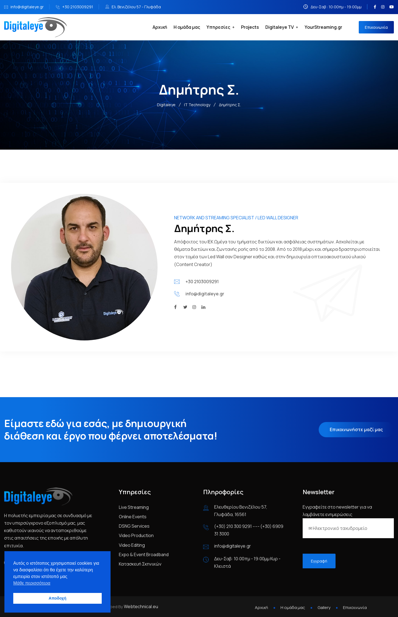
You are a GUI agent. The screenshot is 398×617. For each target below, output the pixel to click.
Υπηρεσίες (218, 27)
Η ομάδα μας (187, 27)
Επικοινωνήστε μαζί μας (356, 429)
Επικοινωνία (376, 27)
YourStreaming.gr (323, 27)
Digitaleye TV (279, 27)
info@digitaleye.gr (27, 6)
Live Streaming (134, 507)
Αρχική (160, 27)
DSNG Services (134, 526)
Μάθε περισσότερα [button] (31, 583)
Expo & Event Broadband (144, 554)
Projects (250, 27)
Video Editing (132, 545)
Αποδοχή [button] (57, 598)
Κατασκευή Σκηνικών (140, 564)
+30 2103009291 (77, 6)
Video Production (136, 535)
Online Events (132, 517)
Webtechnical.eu (141, 606)
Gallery (324, 607)
